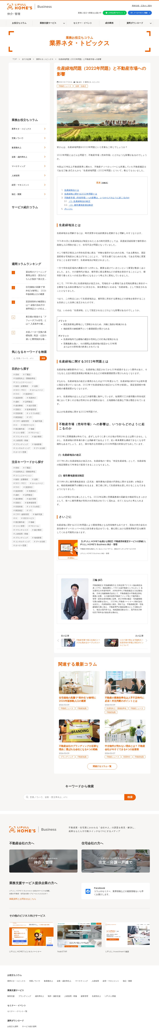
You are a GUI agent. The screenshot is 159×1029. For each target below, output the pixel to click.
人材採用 (15, 175)
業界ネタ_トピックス (44, 59)
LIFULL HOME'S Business (43, 861)
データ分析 (40, 448)
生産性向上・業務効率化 (25, 378)
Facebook (99, 888)
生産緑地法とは (71, 190)
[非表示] (104, 183)
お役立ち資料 (12, 1026)
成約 (17, 402)
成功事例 (109, 23)
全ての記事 (26, 59)
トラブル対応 (34, 413)
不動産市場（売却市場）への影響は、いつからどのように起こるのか (97, 198)
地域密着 (37, 444)
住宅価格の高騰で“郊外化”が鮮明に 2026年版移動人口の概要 (36, 290)
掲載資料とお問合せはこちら (22, 899)
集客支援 (11, 996)
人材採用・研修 (21, 440)
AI (16, 425)
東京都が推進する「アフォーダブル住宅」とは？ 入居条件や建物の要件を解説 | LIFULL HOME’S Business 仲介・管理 (36, 321)
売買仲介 (32, 398)
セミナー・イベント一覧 (17, 1011)
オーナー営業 (20, 452)
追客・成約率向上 (19, 157)
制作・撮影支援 (54, 996)
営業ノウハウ (17, 138)
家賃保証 (19, 417)
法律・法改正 (80, 86)
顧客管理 (84, 996)
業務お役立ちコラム (25, 120)
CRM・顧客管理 (22, 421)
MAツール (35, 433)
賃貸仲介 (29, 394)
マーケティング (18, 166)
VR (30, 417)
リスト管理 (19, 433)
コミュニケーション (23, 382)
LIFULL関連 (110, 996)
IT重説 (27, 374)
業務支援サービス (48, 23)
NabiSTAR (62, 952)
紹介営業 (32, 406)
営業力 (18, 409)
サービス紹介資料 (29, 1026)
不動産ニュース (65, 86)
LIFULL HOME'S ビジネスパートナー (25, 952)
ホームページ (37, 390)
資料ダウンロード (135, 23)
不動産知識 (81, 708)
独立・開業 (16, 194)
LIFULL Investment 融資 (117, 952)
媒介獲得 (37, 437)
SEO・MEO (20, 390)
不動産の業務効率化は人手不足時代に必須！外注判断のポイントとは (124, 699)
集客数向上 (16, 147)
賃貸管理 (19, 398)
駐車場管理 (31, 409)
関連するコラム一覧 (102, 766)
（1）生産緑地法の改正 (79, 201)
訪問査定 (28, 402)
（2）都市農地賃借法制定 (81, 205)
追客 (36, 386)
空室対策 (19, 413)
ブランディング (21, 444)
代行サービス (28, 425)
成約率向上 (39, 996)
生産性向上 (96, 996)
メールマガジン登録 (140, 13)
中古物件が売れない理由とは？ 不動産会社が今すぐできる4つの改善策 (125, 748)
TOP (15, 59)
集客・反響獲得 (21, 386)
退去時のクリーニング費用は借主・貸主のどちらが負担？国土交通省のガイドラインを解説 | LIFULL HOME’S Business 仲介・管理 (36, 276)
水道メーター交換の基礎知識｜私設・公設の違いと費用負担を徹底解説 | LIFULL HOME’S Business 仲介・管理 (36, 336)
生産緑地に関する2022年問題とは (80, 194)
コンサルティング (22, 448)
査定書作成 (19, 429)
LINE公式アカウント (115, 13)
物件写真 (38, 421)
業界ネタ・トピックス (21, 129)
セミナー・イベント (82, 23)
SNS (17, 394)
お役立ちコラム (19, 23)
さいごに (68, 209)
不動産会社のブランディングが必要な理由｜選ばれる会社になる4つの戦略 (78, 748)
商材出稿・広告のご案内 (142, 6)
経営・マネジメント (20, 185)
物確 (32, 429)
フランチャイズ (21, 437)
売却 (17, 374)
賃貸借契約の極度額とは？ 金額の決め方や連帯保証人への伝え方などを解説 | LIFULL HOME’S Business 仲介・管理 (36, 305)
